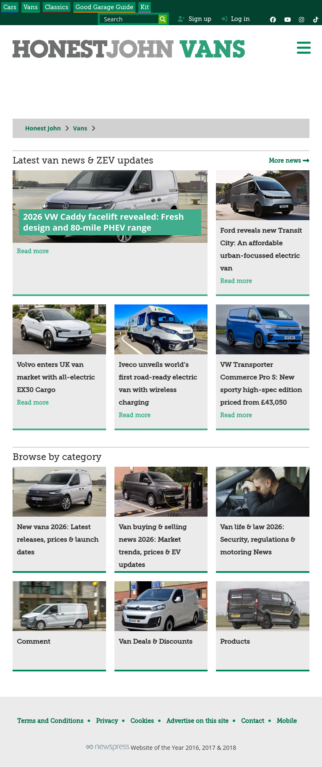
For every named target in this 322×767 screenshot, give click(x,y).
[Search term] (133, 19)
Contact (252, 721)
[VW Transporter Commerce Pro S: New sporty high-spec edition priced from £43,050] (262, 356)
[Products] (262, 614)
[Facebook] (273, 19)
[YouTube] (287, 19)
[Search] (162, 19)
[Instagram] (301, 19)
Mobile (287, 721)
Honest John (43, 128)
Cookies (142, 721)
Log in (235, 19)
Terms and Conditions (50, 721)
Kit (144, 7)
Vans (30, 7)
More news (289, 160)
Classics (56, 7)
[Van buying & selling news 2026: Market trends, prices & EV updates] (161, 519)
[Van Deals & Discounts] (161, 614)
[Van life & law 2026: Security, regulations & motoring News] (262, 513)
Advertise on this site (197, 721)
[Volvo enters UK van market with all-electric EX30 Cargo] (59, 350)
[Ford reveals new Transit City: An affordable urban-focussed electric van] (262, 222)
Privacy (107, 721)
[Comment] (59, 614)
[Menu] (304, 48)
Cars (9, 7)
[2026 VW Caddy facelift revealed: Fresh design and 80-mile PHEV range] (110, 207)
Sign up (194, 19)
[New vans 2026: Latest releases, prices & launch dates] (59, 513)
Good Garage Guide (104, 7)
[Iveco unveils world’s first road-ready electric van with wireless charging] (161, 356)
